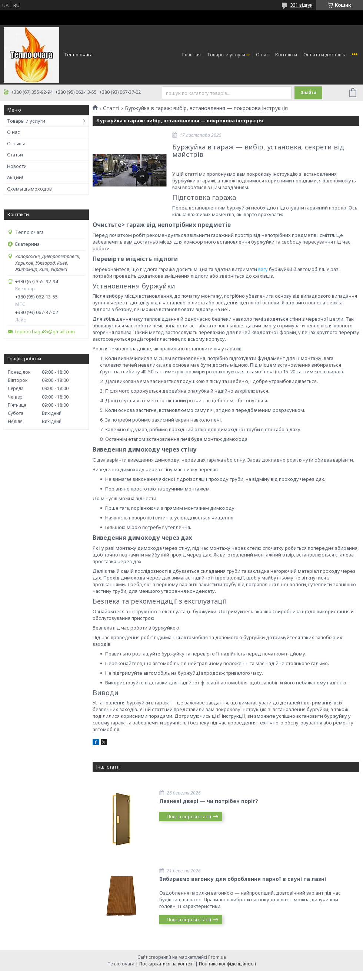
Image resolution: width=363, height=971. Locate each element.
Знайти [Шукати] (308, 92)
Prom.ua (217, 957)
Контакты (286, 54)
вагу (263, 269)
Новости (17, 166)
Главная (191, 54)
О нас (262, 54)
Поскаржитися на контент (166, 964)
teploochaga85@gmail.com (45, 331)
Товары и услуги (226, 54)
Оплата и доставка (325, 54)
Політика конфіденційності (227, 964)
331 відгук (301, 5)
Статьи (15, 154)
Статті (111, 108)
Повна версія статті (189, 816)
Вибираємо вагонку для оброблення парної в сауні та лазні (242, 878)
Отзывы (16, 143)
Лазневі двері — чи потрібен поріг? (208, 801)
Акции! (15, 177)
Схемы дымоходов (29, 188)
